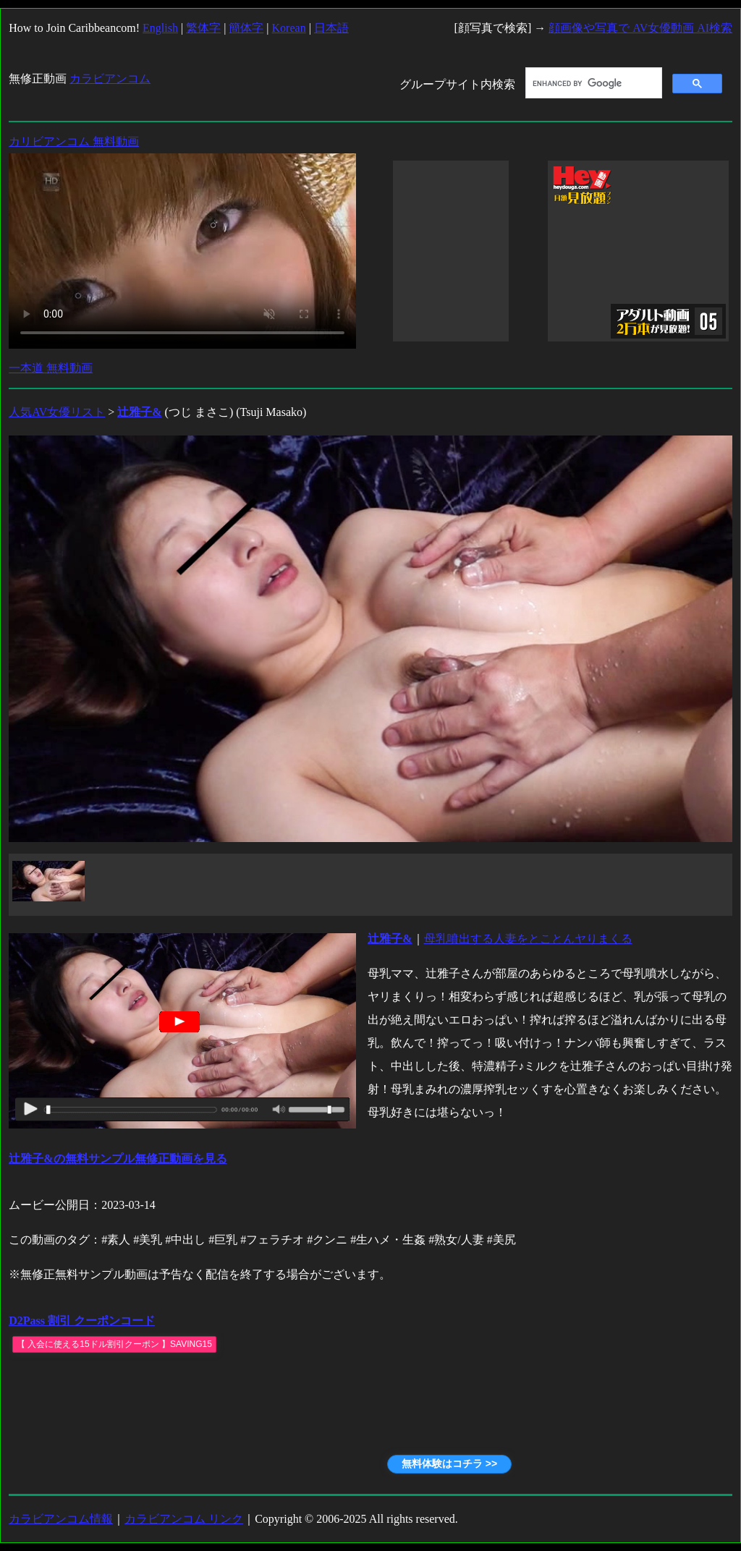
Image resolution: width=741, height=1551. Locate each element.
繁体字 (203, 28)
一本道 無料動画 (51, 368)
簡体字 (246, 28)
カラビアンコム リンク (183, 1519)
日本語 (331, 28)
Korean (289, 28)
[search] (592, 83)
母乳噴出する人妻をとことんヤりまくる (528, 938)
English (160, 28)
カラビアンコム (110, 78)
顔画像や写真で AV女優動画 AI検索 (640, 28)
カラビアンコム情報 (61, 1519)
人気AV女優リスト (57, 412)
